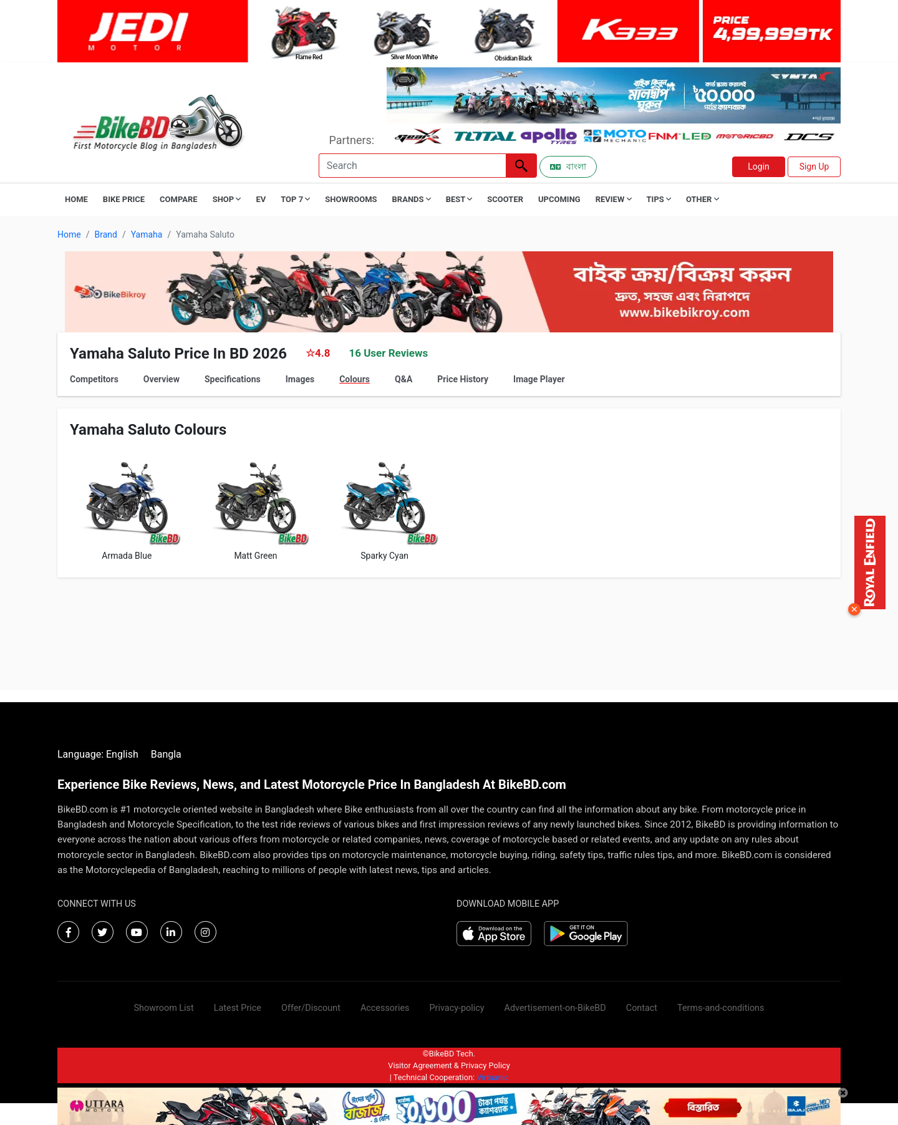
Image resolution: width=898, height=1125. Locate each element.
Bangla (166, 754)
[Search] (412, 165)
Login (759, 166)
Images (300, 379)
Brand (105, 234)
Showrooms (351, 199)
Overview (161, 379)
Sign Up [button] (814, 166)
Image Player (539, 379)
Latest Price (237, 1008)
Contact (641, 1008)
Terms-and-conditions (720, 1008)
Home (76, 199)
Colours (354, 379)
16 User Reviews (388, 353)
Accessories (385, 1008)
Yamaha (147, 234)
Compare (179, 199)
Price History (462, 379)
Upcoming (559, 199)
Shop (227, 199)
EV (261, 199)
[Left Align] (521, 165)
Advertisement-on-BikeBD (555, 1008)
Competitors (94, 379)
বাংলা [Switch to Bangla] (568, 166)
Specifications (233, 379)
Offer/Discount (310, 1008)
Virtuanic (492, 1077)
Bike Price (124, 199)
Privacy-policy (456, 1008)
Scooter (505, 199)
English (122, 754)
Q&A (403, 379)
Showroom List (164, 1008)
